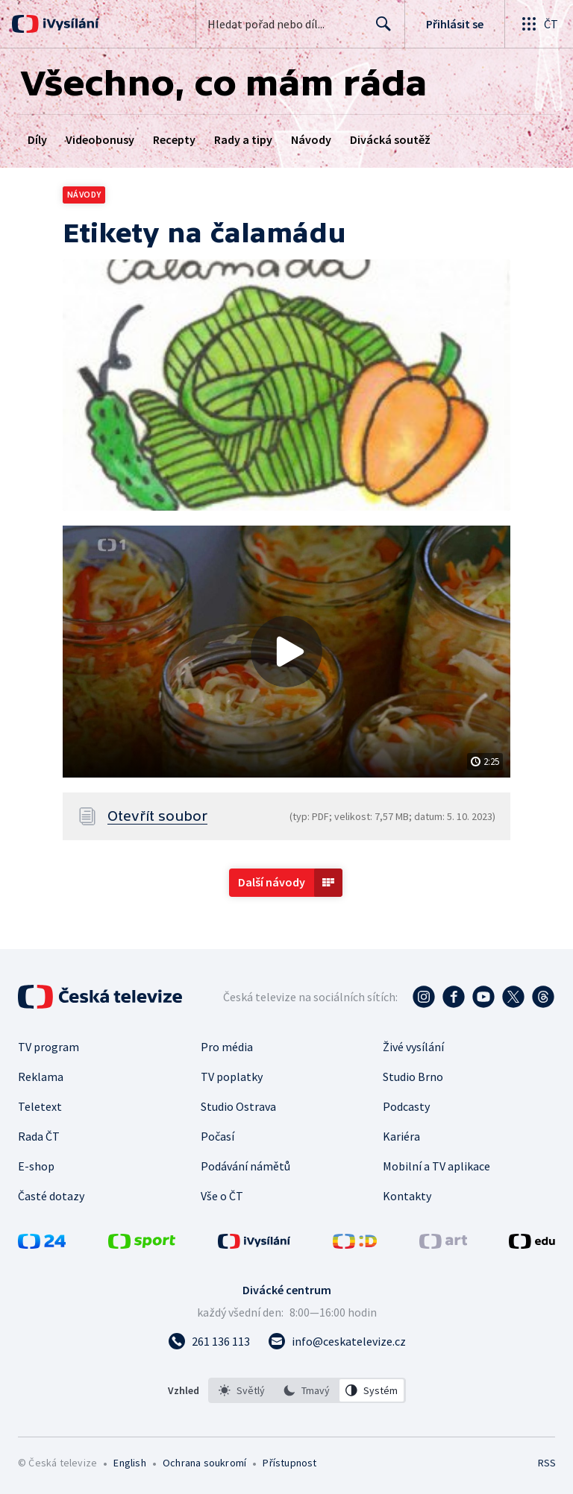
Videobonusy (100, 139)
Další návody (271, 881)
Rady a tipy (243, 139)
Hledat (379, 30)
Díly (37, 139)
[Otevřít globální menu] (538, 24)
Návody (311, 139)
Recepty (174, 139)
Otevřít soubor (157, 816)
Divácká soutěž (390, 139)
